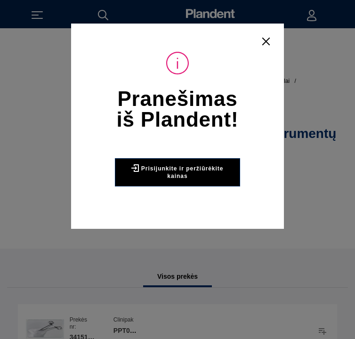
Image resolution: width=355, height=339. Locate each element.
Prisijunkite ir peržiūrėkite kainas (177, 171)
